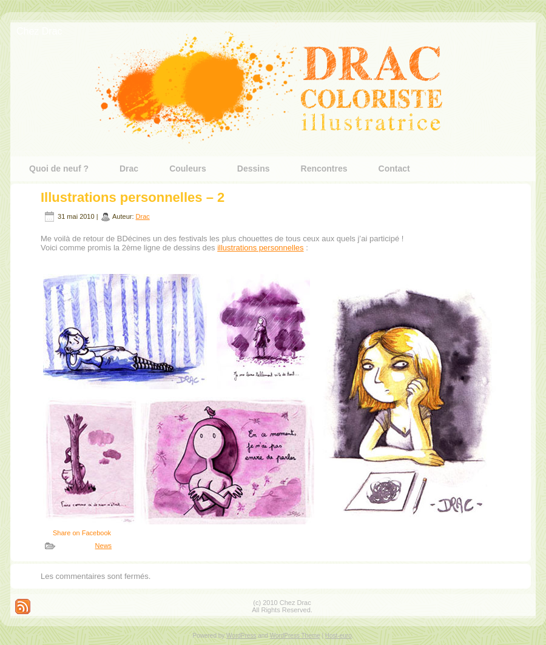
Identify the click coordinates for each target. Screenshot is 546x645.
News (103, 545)
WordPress (241, 635)
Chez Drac (39, 31)
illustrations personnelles (260, 247)
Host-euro (338, 635)
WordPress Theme (295, 635)
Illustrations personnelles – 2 (132, 197)
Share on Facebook (82, 532)
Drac (143, 216)
